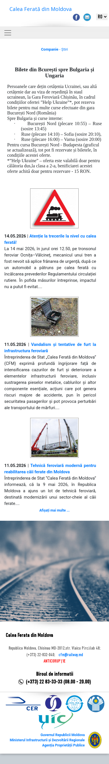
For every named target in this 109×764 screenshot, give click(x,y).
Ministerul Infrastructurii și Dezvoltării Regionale (47, 740)
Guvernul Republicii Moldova (62, 735)
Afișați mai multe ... (54, 510)
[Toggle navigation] (7, 32)
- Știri (54, 49)
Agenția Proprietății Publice (63, 745)
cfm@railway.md (71, 655)
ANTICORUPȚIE (54, 661)
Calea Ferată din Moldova (40, 8)
